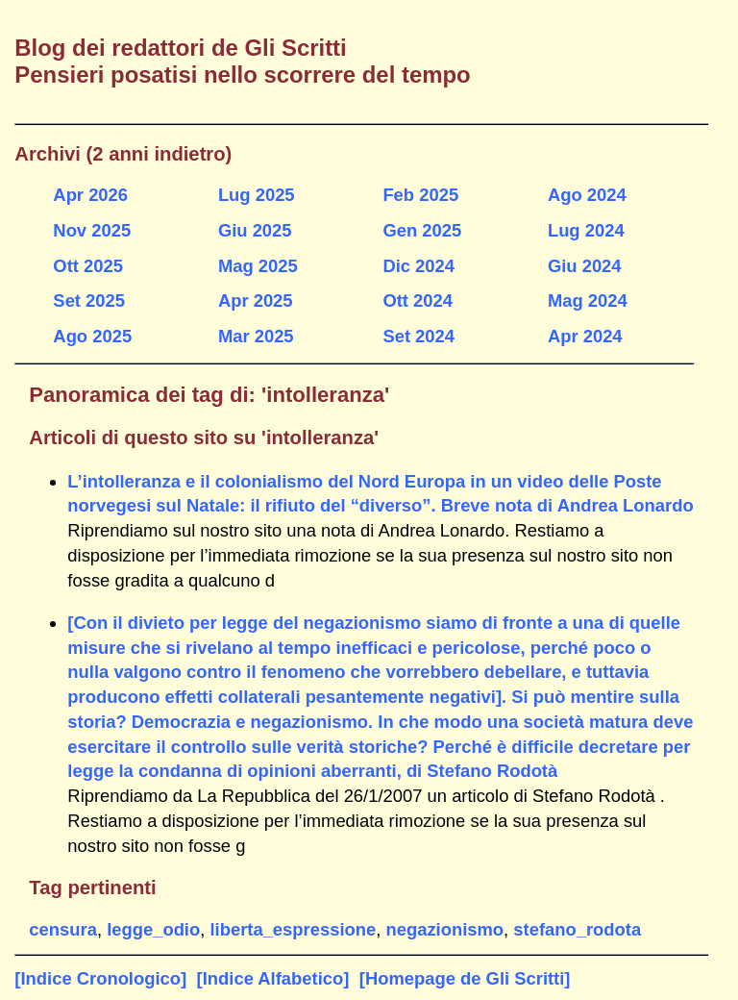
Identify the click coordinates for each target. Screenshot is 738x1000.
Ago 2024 (587, 195)
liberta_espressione (292, 929)
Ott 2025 (88, 266)
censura (63, 929)
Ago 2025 (92, 336)
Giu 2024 (585, 266)
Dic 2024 (418, 266)
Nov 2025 (92, 230)
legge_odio (153, 929)
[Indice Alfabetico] (273, 978)
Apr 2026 (90, 195)
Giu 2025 (255, 230)
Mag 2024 (587, 300)
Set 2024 (418, 336)
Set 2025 (89, 300)
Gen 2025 (421, 230)
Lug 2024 (586, 230)
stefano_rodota (577, 929)
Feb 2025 (420, 195)
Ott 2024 (417, 300)
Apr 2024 (585, 336)
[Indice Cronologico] (100, 978)
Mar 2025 (256, 336)
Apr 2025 (255, 300)
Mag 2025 (258, 266)
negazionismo (444, 929)
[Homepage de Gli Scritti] (465, 978)
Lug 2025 (256, 195)
